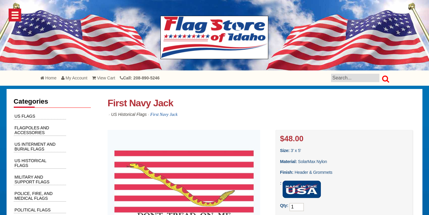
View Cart (103, 78)
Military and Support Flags (32, 179)
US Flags (25, 116)
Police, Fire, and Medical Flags (34, 196)
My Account (74, 78)
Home (48, 78)
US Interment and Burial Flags (35, 146)
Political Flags (33, 210)
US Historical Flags (129, 114)
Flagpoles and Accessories (32, 130)
